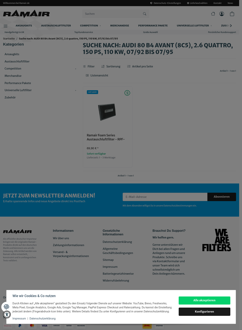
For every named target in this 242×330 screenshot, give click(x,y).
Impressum (19, 318)
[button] (7, 314)
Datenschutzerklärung (42, 318)
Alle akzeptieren (204, 300)
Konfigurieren (204, 311)
